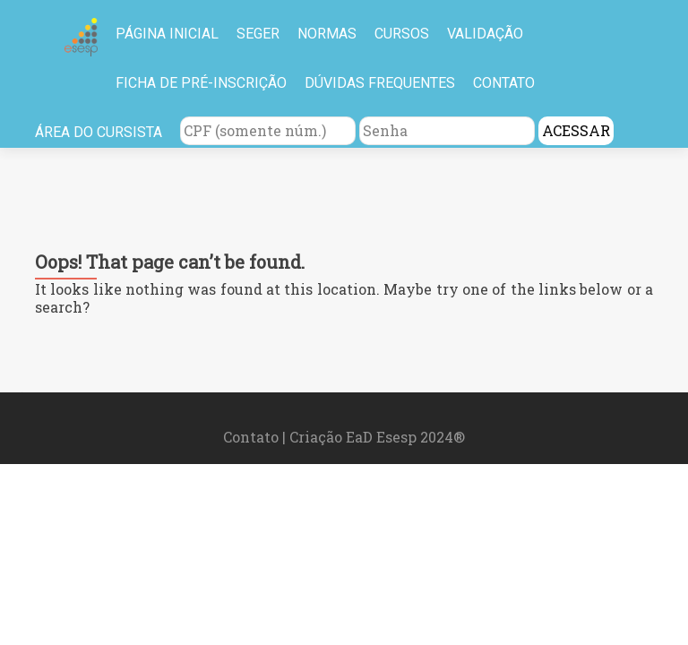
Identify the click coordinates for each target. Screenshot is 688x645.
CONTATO (504, 82)
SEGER (258, 33)
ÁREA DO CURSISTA (98, 132)
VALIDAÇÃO (485, 33)
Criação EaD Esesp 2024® (377, 436)
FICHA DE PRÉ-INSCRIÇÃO (201, 82)
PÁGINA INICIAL (167, 33)
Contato (252, 436)
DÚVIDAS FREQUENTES (380, 82)
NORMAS (327, 33)
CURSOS (401, 33)
